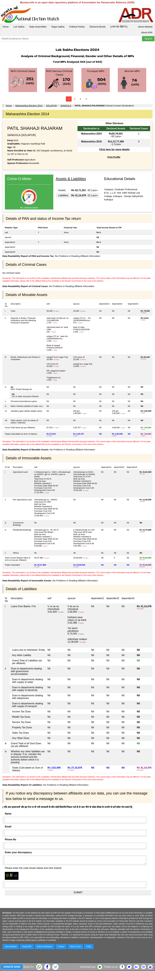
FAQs (88, 946)
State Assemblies (38, 26)
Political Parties (77, 26)
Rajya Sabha (57, 26)
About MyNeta (145, 26)
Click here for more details (114, 149)
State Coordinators (44, 946)
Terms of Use (75, 946)
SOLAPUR (51, 105)
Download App (88, 967)
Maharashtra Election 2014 (28, 105)
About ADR (146, 32)
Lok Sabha (18, 26)
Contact (61, 946)
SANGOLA (65, 105)
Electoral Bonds (98, 26)
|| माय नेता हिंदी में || (118, 26)
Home (6, 26)
